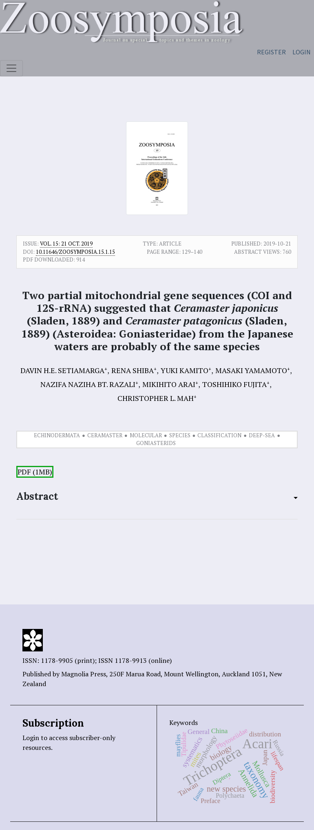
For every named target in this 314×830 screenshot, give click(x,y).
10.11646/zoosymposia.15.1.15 (75, 251)
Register (271, 52)
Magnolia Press (83, 673)
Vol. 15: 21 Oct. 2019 (66, 243)
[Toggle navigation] (11, 68)
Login (301, 52)
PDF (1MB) (35, 472)
